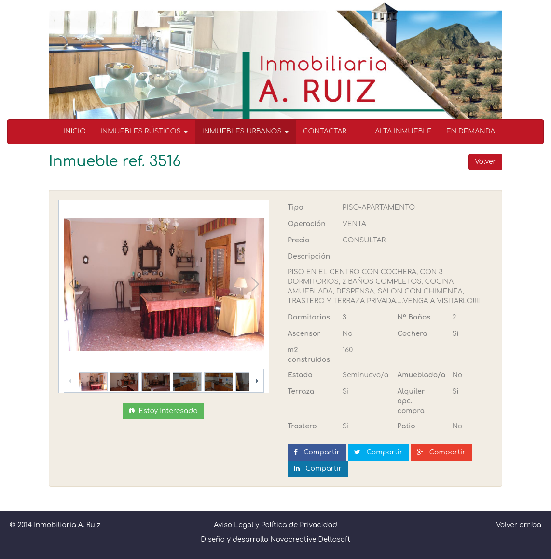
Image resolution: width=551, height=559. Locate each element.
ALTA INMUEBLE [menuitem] (403, 131)
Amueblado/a (421, 375)
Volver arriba (518, 525)
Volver (485, 161)
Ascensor (304, 333)
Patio (406, 426)
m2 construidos (309, 354)
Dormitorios (309, 317)
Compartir (317, 452)
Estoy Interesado (163, 410)
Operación (307, 223)
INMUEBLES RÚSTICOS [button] (144, 131)
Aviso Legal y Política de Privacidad (275, 525)
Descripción (309, 256)
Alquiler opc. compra (411, 401)
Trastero (302, 426)
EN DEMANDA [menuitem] (470, 131)
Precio (298, 240)
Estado (300, 375)
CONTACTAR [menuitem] (324, 131)
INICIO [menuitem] (74, 131)
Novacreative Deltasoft (310, 539)
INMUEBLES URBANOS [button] (245, 131)
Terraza (301, 391)
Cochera (412, 333)
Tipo (295, 207)
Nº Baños (414, 317)
